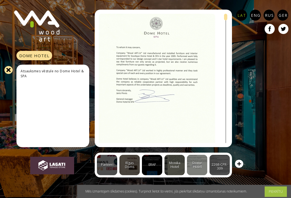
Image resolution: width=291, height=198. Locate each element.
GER (283, 15)
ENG (256, 15)
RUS (269, 15)
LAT (241, 15)
